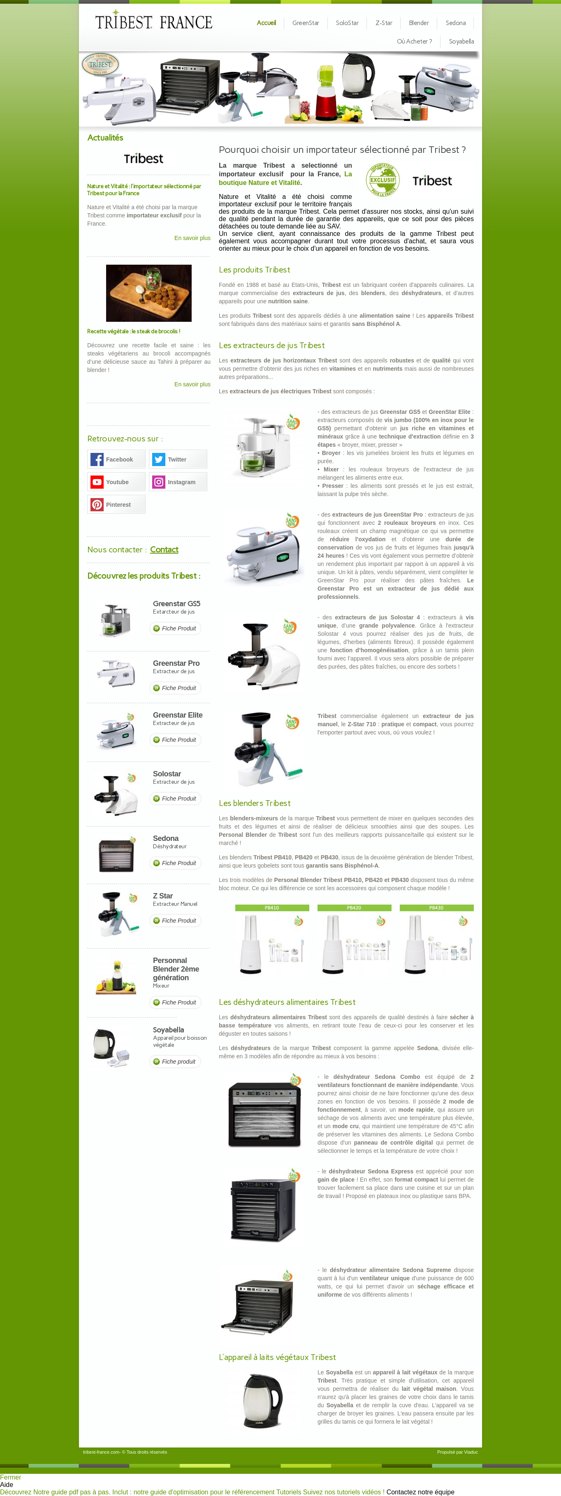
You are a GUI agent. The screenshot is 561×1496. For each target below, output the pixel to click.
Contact (164, 549)
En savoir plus (192, 238)
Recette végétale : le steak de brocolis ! (133, 331)
